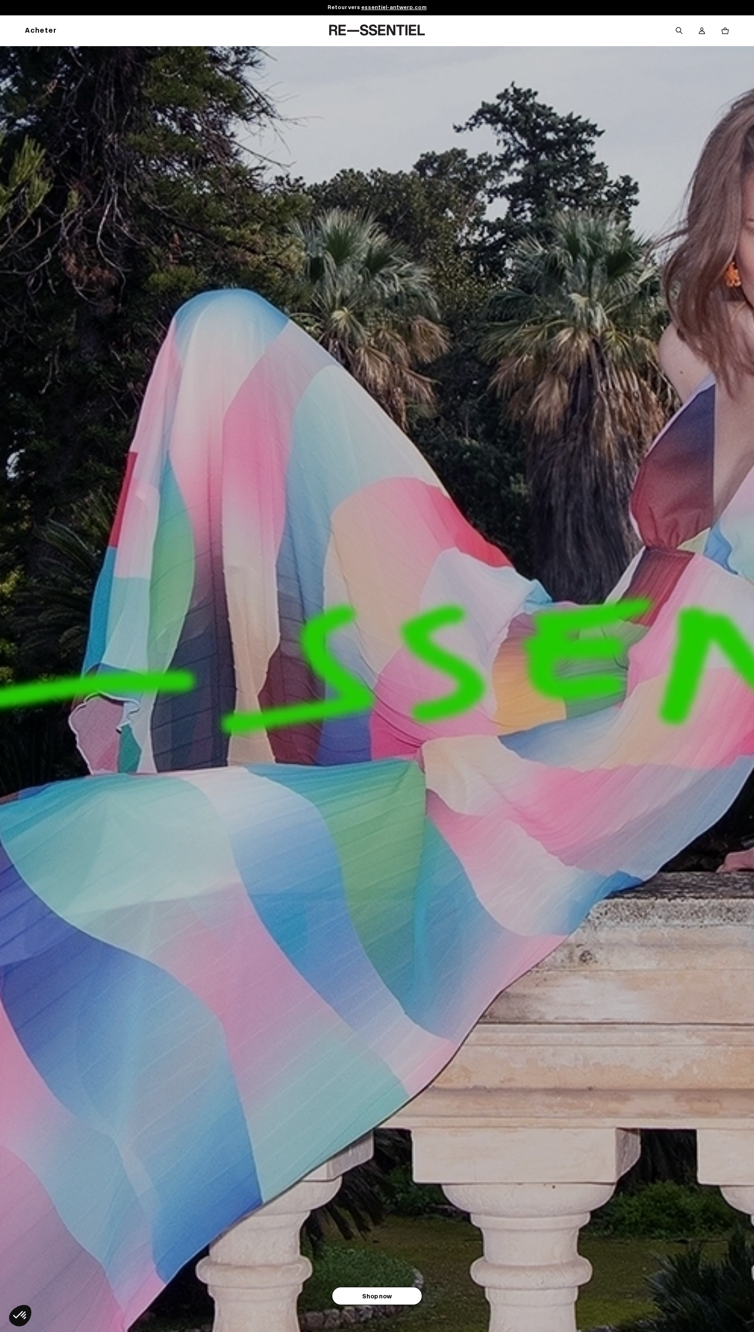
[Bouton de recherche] (679, 30)
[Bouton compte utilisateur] (702, 30)
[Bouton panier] (725, 30)
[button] (20, 1315)
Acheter (41, 31)
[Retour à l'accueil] (377, 30)
